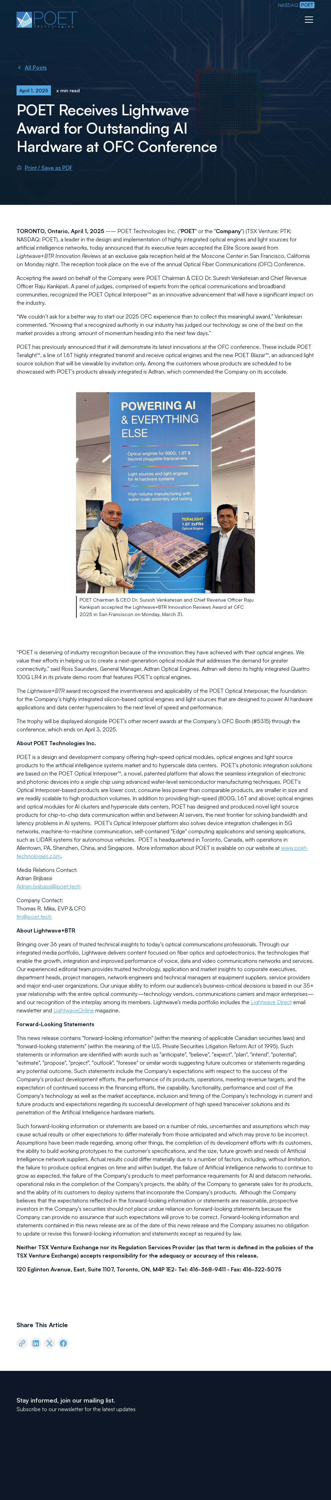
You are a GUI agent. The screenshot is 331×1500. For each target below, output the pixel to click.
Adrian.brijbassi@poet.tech (49, 886)
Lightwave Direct (271, 1002)
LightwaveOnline (73, 1010)
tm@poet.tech (34, 916)
